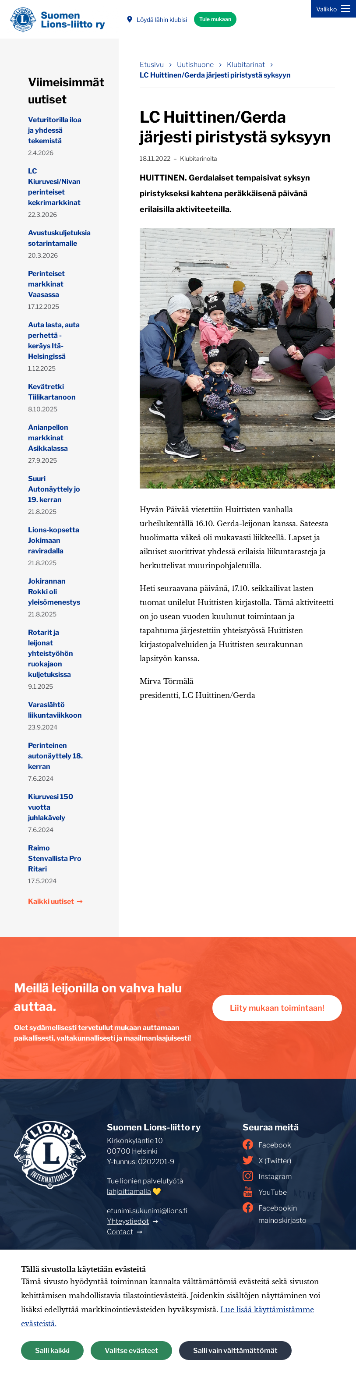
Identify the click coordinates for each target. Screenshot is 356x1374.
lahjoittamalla (129, 1191)
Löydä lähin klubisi (156, 19)
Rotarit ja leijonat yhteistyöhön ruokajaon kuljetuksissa (50, 653)
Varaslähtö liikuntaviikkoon (55, 710)
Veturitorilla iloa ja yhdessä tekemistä (54, 130)
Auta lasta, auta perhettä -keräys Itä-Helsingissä (54, 341)
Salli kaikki (52, 1350)
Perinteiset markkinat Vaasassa (46, 284)
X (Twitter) (267, 1160)
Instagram (267, 1176)
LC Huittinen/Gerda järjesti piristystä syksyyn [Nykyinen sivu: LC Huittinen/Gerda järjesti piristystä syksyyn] (215, 75)
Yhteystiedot (128, 1221)
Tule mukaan (215, 19)
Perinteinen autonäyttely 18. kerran (55, 756)
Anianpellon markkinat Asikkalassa (48, 438)
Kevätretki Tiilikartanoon (52, 391)
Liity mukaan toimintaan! (277, 1008)
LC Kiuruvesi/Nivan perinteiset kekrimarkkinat (54, 187)
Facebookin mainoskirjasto (275, 1213)
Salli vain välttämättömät (235, 1350)
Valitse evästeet (131, 1350)
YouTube (265, 1191)
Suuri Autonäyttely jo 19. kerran (54, 489)
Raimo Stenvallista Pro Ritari (54, 858)
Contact (120, 1232)
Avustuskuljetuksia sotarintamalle (56, 238)
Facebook (267, 1144)
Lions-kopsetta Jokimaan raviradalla (53, 540)
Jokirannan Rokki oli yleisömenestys (54, 591)
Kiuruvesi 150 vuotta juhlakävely (50, 807)
